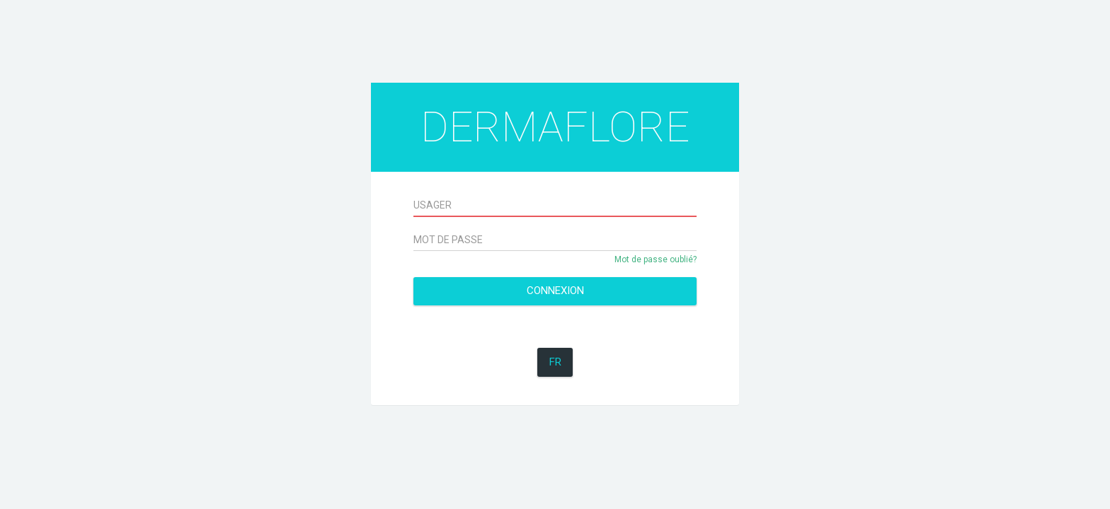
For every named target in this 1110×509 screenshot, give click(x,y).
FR (555, 362)
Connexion (555, 290)
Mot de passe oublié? (655, 259)
